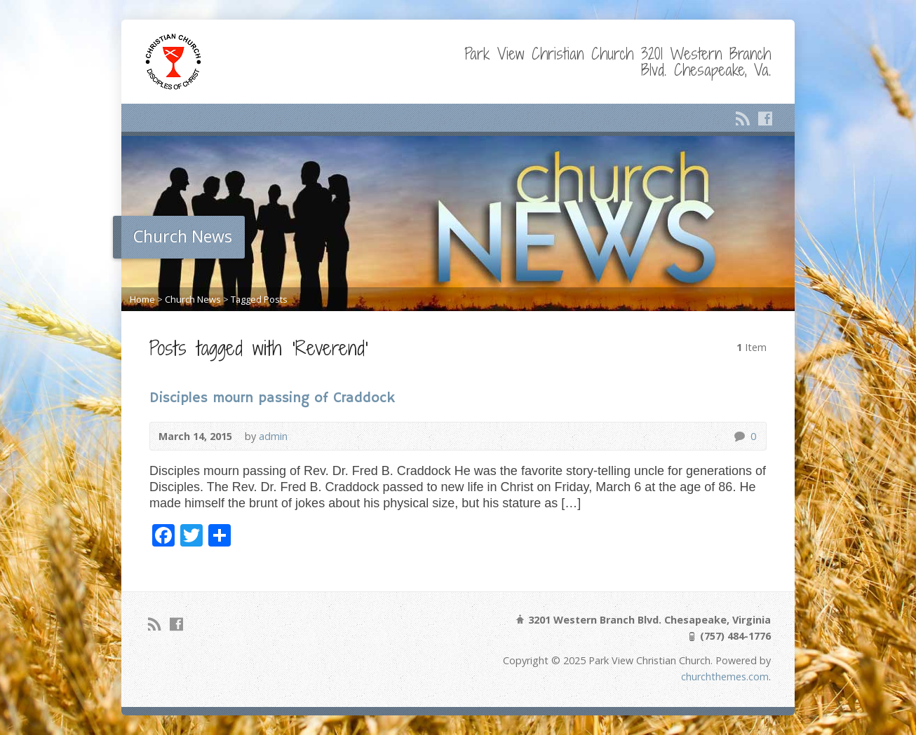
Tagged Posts (259, 299)
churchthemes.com (725, 676)
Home (142, 299)
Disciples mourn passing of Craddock (272, 398)
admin (273, 436)
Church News (193, 299)
